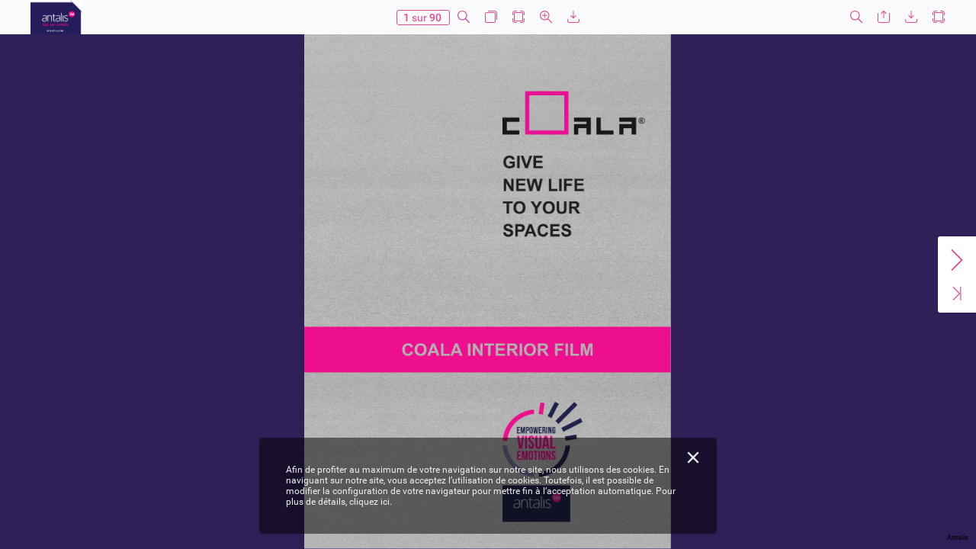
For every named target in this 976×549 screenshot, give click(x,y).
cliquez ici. (370, 501)
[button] (463, 17)
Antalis (957, 537)
